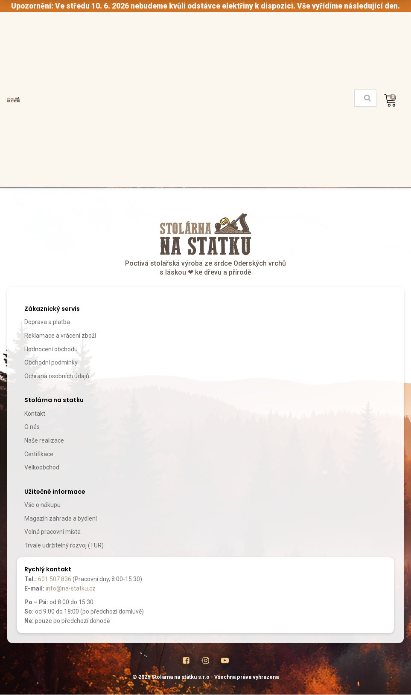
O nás (32, 426)
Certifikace (38, 454)
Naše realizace (44, 440)
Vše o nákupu (42, 504)
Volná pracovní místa (52, 531)
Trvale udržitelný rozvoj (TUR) (64, 545)
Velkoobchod (41, 467)
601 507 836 (54, 579)
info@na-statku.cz (71, 588)
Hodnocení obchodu (51, 349)
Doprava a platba (47, 322)
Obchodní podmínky (51, 362)
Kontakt (34, 413)
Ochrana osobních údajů (56, 376)
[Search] (367, 98)
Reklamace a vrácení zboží (60, 335)
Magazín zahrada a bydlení (60, 518)
